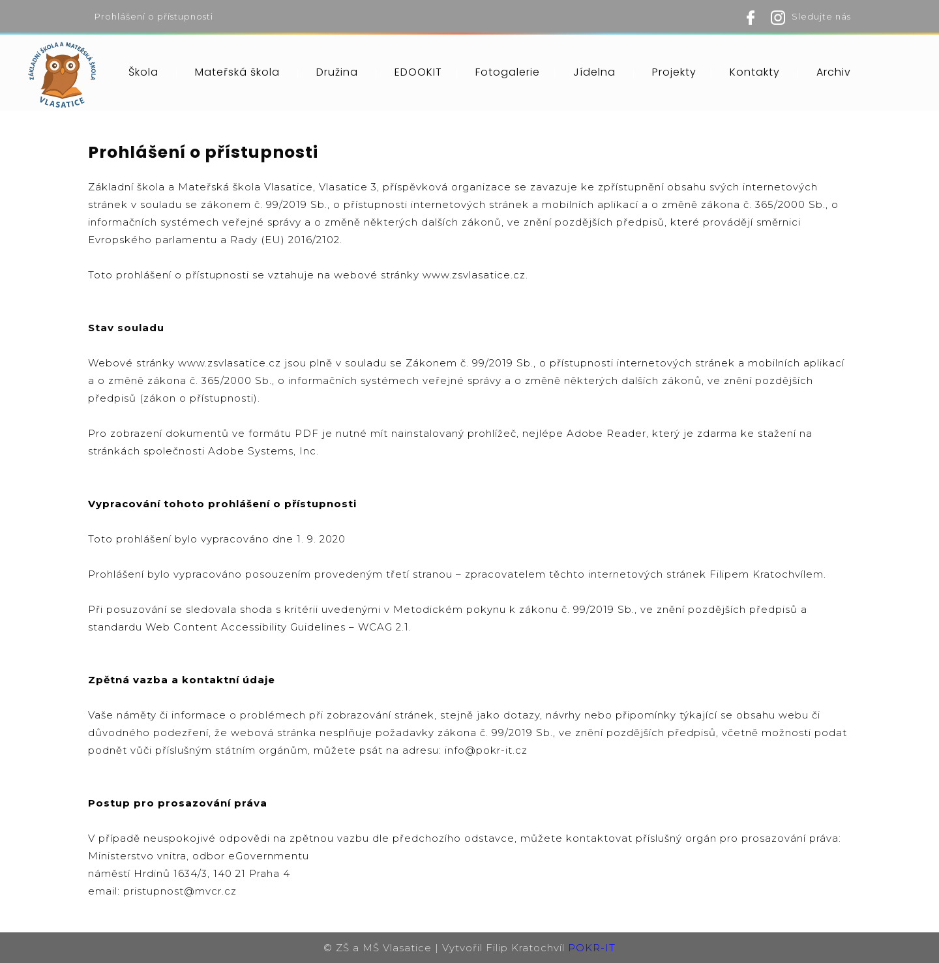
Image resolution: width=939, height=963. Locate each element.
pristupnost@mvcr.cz (180, 891)
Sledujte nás (821, 16)
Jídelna (594, 72)
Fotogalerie (507, 72)
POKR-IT (592, 947)
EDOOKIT (418, 72)
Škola (143, 72)
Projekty (674, 72)
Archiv (833, 72)
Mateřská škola (237, 72)
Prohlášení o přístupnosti (154, 16)
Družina (337, 72)
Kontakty (755, 72)
